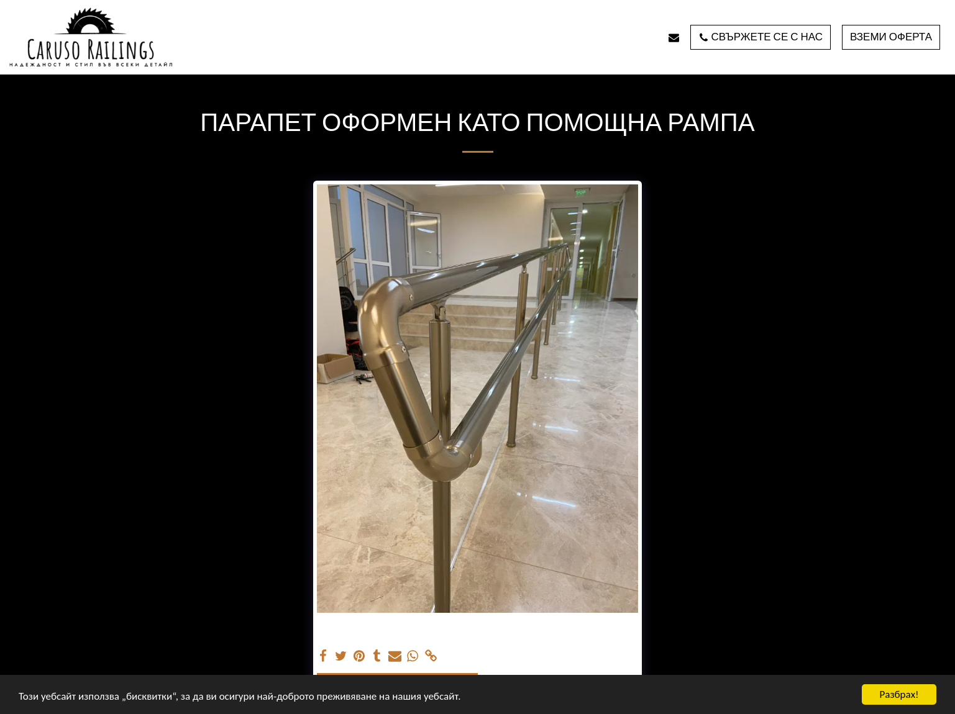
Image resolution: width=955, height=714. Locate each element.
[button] (674, 37)
